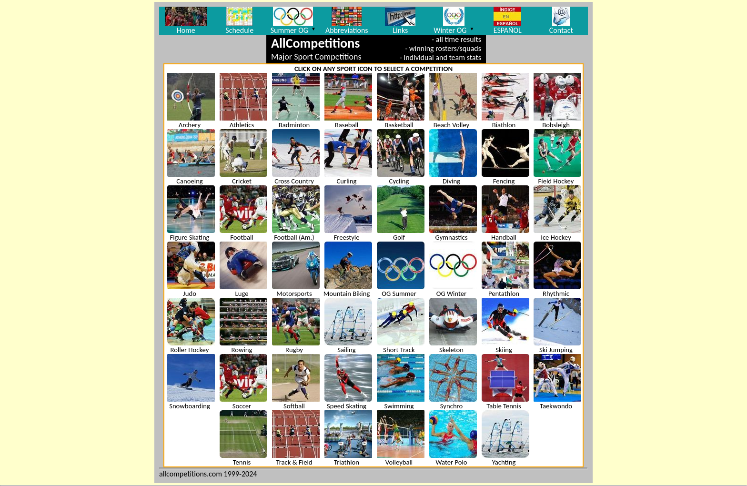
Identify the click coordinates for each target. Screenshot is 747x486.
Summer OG (293, 21)
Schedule (239, 21)
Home (186, 21)
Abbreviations (346, 21)
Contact (561, 21)
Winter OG (454, 21)
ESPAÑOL (508, 21)
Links (400, 21)
